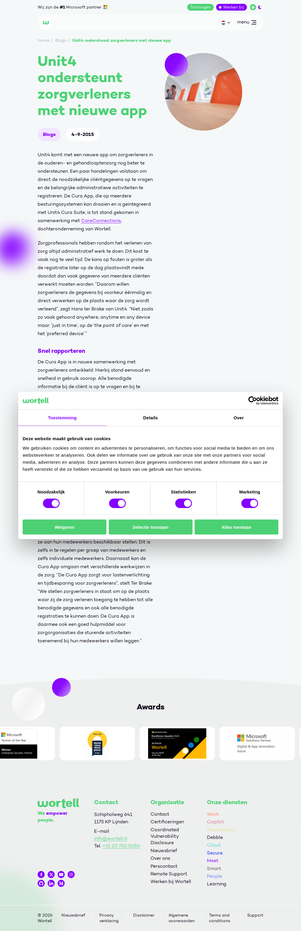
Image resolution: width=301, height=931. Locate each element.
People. (215, 876)
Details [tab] (150, 417)
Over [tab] (239, 417)
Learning (216, 884)
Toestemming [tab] (62, 417)
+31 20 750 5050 (121, 846)
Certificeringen (167, 821)
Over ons (160, 858)
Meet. (213, 860)
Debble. (215, 837)
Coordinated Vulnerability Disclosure (164, 836)
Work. (213, 814)
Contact (159, 814)
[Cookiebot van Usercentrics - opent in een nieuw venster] (252, 400)
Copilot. (216, 821)
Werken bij (233, 7)
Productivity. (221, 829)
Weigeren (64, 526)
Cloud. (214, 845)
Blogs (49, 134)
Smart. (214, 868)
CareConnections (101, 220)
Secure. (215, 853)
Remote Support (168, 874)
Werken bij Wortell (170, 881)
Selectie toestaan (151, 526)
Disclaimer (143, 915)
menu (246, 23)
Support (255, 915)
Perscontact (164, 866)
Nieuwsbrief (163, 850)
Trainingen (200, 7)
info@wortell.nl (110, 838)
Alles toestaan (237, 526)
